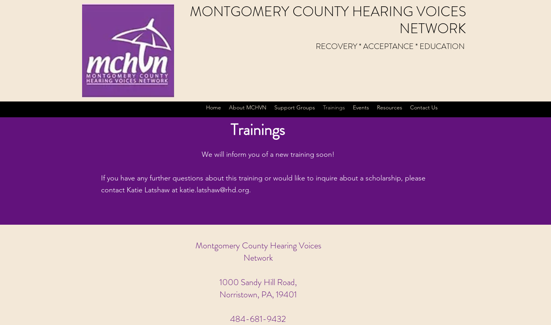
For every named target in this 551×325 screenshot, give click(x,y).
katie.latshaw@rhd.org (214, 190)
